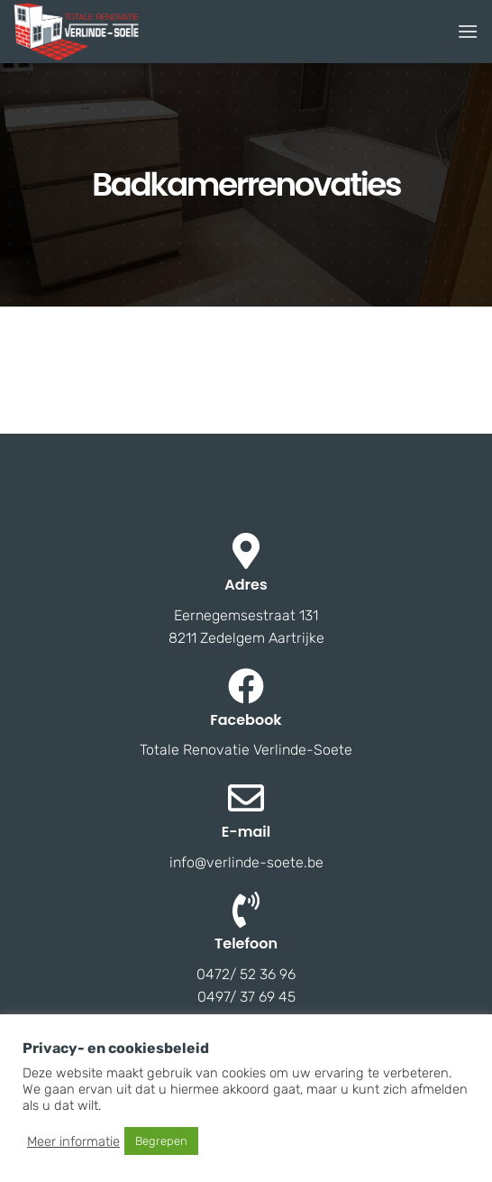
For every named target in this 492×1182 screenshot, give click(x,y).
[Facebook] (246, 686)
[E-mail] (246, 798)
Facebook (245, 720)
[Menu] (467, 31)
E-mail (246, 831)
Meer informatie (73, 1141)
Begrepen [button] (161, 1141)
